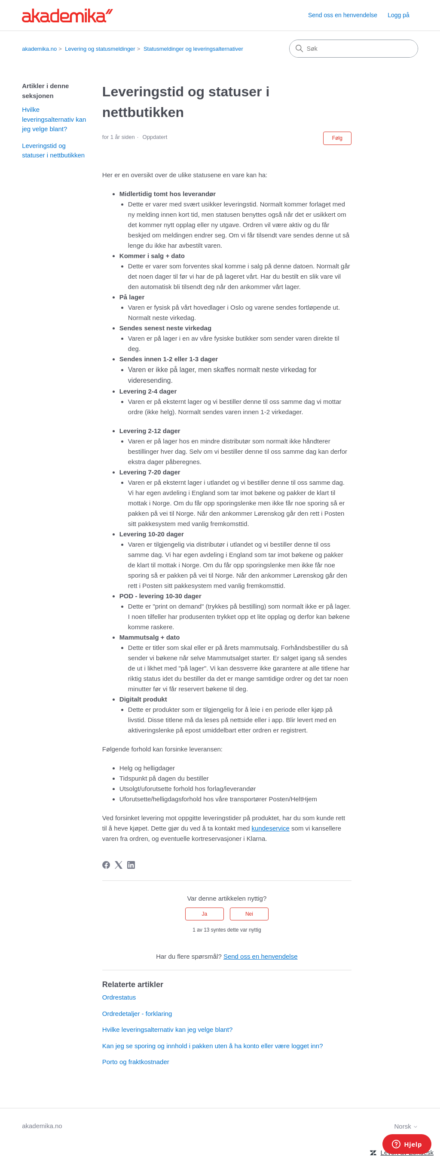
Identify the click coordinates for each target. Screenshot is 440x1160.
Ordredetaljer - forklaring (137, 1013)
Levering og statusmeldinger (100, 49)
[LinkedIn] (131, 865)
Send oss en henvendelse (342, 15)
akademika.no (39, 49)
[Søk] (354, 48)
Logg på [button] (398, 15)
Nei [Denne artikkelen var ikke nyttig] (249, 914)
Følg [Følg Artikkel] (337, 138)
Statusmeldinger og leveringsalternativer (193, 49)
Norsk (406, 1126)
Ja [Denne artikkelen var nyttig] (204, 914)
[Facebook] (106, 865)
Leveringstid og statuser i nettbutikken (53, 150)
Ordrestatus (119, 997)
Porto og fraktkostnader (135, 1061)
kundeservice (271, 828)
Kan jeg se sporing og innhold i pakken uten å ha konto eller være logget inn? (212, 1045)
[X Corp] (118, 865)
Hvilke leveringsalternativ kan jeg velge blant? (54, 119)
